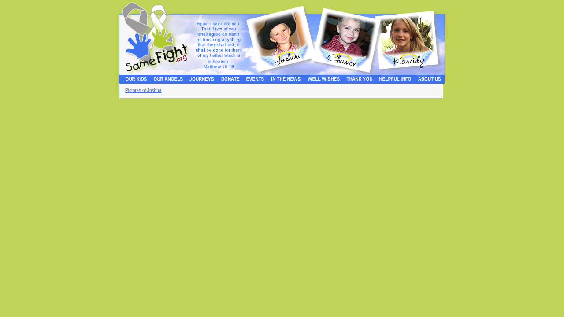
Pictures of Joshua (143, 90)
